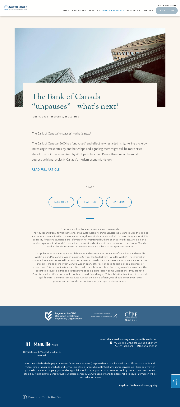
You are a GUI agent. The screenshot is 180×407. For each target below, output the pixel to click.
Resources (133, 10)
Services (94, 10)
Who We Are (79, 10)
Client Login (167, 10)
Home (66, 10)
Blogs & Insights (113, 10)
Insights (57, 117)
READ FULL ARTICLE (46, 169)
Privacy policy (150, 385)
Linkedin (119, 202)
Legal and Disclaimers (130, 385)
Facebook (61, 202)
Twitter (90, 202)
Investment (73, 117)
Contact (148, 10)
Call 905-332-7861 (167, 5)
